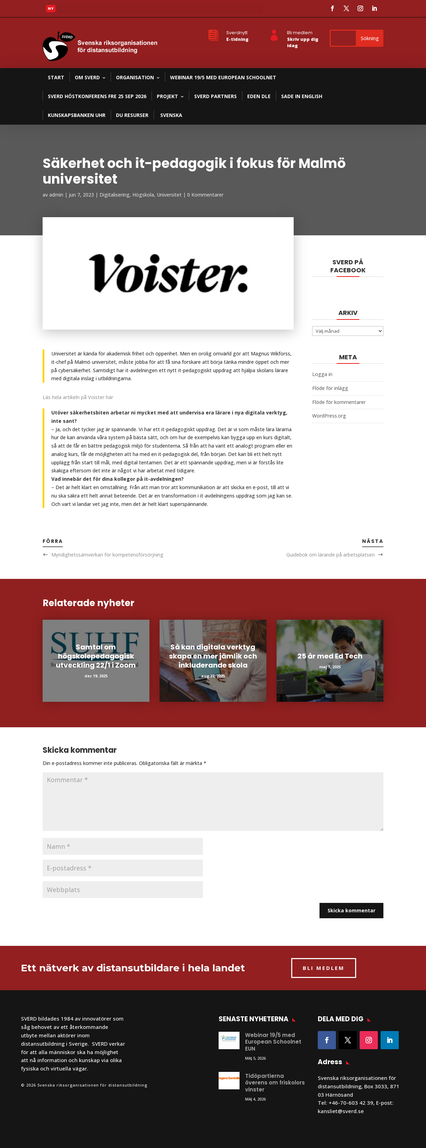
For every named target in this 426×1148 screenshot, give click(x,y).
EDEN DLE (259, 96)
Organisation (135, 77)
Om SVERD (87, 77)
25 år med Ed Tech (330, 656)
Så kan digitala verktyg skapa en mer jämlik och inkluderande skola (213, 656)
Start (56, 77)
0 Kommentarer (205, 194)
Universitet (169, 194)
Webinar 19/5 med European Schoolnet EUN (273, 1041)
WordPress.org (329, 415)
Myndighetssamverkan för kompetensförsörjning (107, 554)
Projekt (167, 96)
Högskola (143, 194)
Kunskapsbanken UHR (76, 115)
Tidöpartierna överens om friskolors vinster (275, 1082)
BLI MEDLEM (324, 967)
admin (56, 194)
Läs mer (74, 10)
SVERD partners (215, 96)
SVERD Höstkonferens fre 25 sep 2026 (97, 96)
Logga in (322, 374)
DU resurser (132, 115)
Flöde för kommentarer (339, 402)
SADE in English (301, 96)
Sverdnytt (237, 32)
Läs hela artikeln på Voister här (78, 397)
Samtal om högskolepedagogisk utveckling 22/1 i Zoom (96, 656)
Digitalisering (115, 194)
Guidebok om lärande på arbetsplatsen (330, 554)
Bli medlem (300, 32)
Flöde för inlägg (330, 388)
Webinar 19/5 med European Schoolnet (223, 77)
